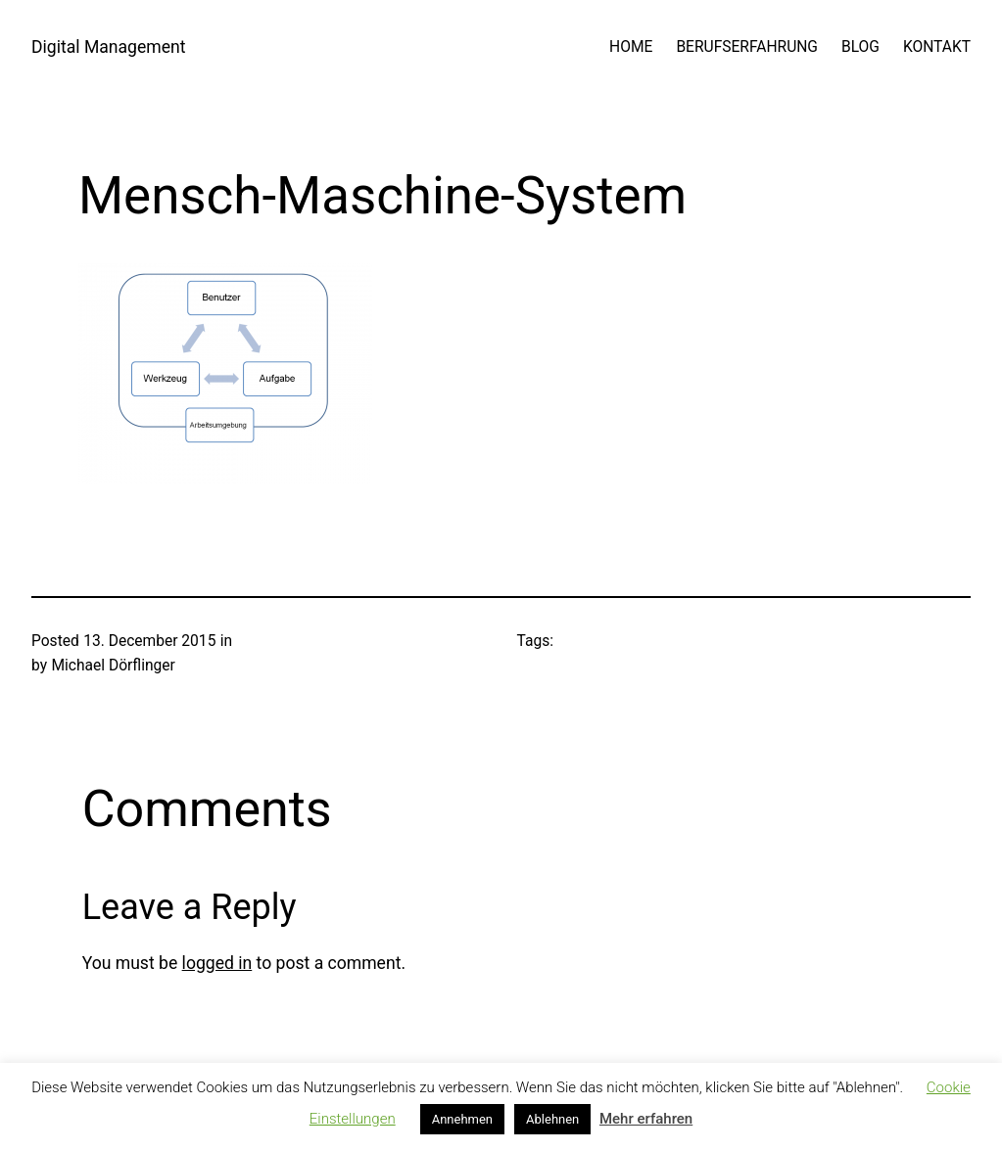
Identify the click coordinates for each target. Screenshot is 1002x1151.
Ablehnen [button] (552, 1119)
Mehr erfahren (645, 1119)
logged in (217, 963)
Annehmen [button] (462, 1119)
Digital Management (108, 47)
